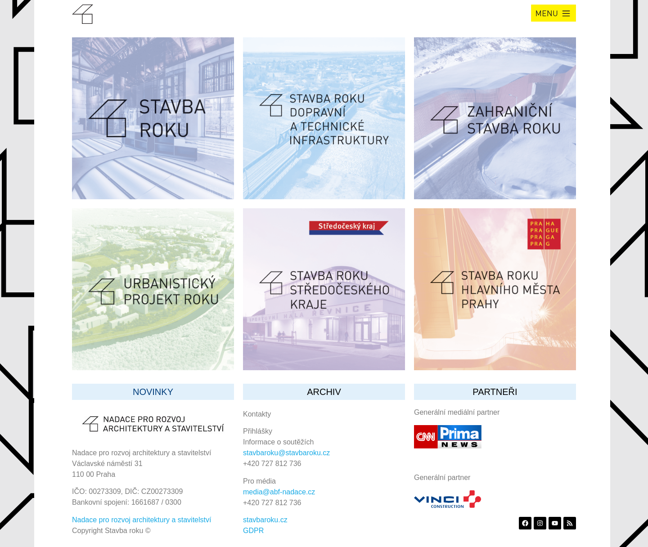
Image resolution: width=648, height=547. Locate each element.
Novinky (153, 392)
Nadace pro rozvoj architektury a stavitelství (141, 520)
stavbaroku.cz (265, 520)
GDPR (253, 530)
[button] (553, 13)
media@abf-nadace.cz (279, 492)
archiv (324, 392)
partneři (494, 392)
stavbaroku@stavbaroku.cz (286, 453)
